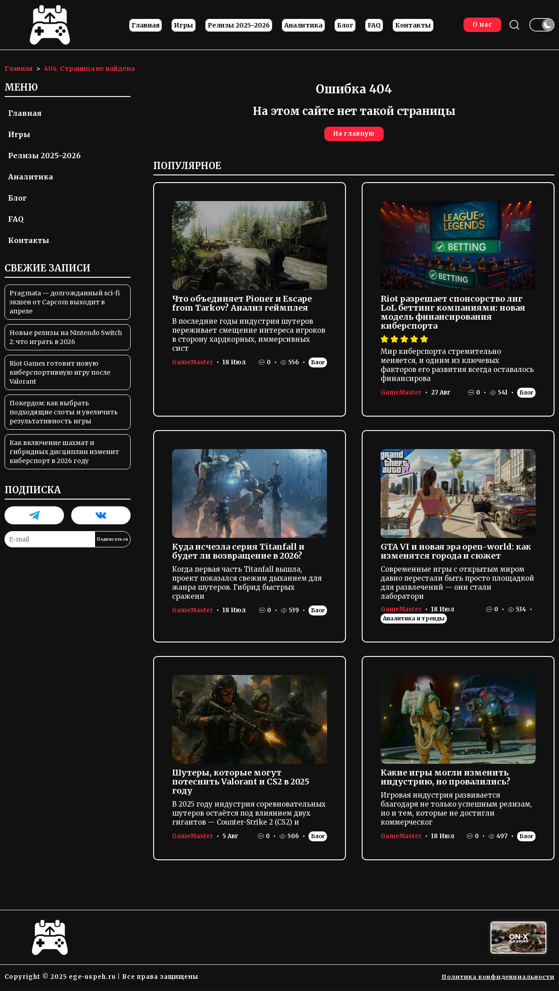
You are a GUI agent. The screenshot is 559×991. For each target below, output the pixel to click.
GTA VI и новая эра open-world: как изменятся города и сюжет (456, 554)
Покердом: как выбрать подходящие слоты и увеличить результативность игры (63, 415)
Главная (145, 27)
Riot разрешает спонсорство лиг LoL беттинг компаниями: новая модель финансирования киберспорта (453, 315)
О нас (481, 26)
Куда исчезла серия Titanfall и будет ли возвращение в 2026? (238, 554)
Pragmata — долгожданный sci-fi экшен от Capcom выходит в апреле (64, 305)
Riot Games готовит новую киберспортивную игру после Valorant (59, 375)
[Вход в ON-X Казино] (518, 940)
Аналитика (302, 27)
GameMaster (192, 365)
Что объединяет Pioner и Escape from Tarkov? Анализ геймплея (242, 306)
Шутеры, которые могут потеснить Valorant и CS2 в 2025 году (240, 784)
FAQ (373, 27)
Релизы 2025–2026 (238, 27)
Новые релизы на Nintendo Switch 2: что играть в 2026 (65, 340)
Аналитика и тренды (414, 621)
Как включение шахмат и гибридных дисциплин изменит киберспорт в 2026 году (64, 454)
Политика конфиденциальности (495, 979)
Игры (182, 27)
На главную (354, 136)
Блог (344, 27)
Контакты (412, 27)
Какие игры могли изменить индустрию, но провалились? (445, 779)
